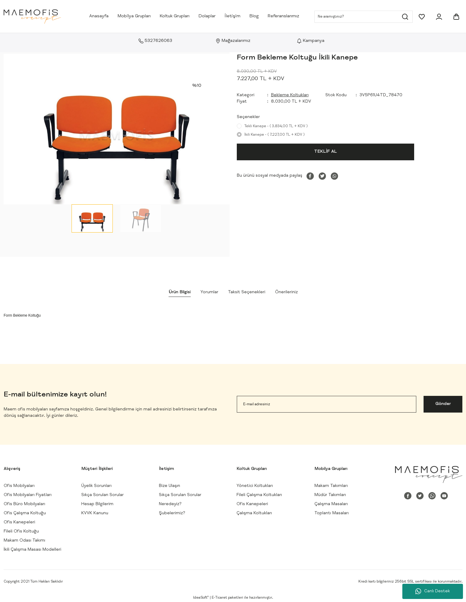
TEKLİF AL (325, 151)
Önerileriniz (286, 292)
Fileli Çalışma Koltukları (259, 495)
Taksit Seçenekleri (246, 292)
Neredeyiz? (170, 504)
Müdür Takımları (330, 495)
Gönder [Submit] (443, 404)
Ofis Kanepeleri (19, 522)
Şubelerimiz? (172, 513)
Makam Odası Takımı (24, 541)
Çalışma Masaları (331, 504)
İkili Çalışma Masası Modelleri (32, 550)
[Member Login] (439, 17)
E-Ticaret (219, 598)
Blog (254, 16)
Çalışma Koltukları (254, 513)
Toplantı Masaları (331, 513)
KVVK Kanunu (94, 513)
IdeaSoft (201, 598)
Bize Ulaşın (169, 486)
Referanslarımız (283, 16)
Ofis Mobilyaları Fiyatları (28, 495)
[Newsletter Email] (327, 404)
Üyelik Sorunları (96, 486)
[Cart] (456, 17)
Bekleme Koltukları (290, 95)
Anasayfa (99, 16)
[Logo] (32, 16)
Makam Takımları (331, 486)
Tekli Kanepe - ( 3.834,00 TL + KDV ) (276, 126)
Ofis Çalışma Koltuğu (25, 513)
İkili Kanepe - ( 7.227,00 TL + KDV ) (274, 135)
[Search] (363, 17)
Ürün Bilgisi (180, 292)
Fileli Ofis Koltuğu (21, 531)
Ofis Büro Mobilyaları (24, 504)
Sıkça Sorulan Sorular (102, 495)
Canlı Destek (432, 591)
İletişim (232, 16)
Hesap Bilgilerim (97, 504)
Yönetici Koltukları (254, 486)
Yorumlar (209, 292)
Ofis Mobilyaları (19, 486)
